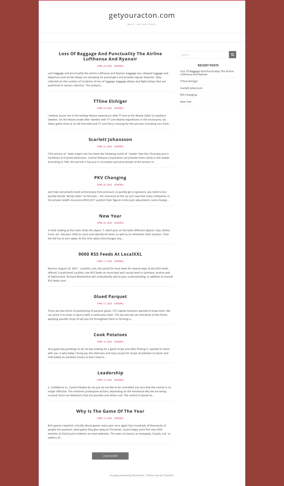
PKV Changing (110, 177)
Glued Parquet (110, 296)
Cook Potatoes (110, 334)
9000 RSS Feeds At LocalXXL (110, 254)
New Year (110, 216)
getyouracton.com (142, 15)
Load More (110, 456)
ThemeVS (168, 475)
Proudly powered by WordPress (127, 475)
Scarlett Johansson (110, 139)
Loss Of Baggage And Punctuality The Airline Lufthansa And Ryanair (110, 56)
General (119, 66)
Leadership (110, 373)
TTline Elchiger (110, 101)
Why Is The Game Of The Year (110, 411)
